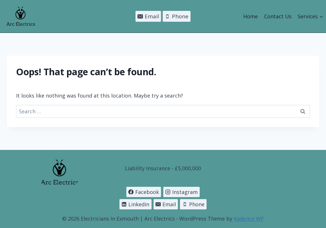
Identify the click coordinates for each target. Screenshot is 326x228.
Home (250, 16)
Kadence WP (249, 218)
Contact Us (278, 16)
